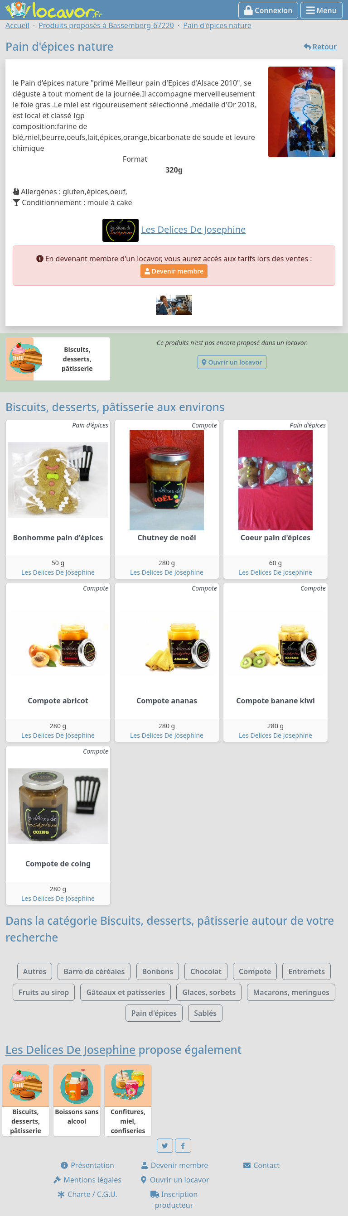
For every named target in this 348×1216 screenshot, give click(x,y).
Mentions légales (87, 1180)
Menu (321, 10)
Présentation (87, 1165)
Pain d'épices (154, 1013)
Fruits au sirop (44, 992)
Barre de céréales (94, 971)
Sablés (205, 1013)
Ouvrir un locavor (232, 362)
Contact (261, 1165)
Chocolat (206, 971)
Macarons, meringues (291, 992)
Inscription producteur (174, 1199)
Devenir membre (174, 271)
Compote (255, 971)
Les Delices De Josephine (58, 572)
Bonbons (158, 971)
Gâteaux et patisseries (125, 992)
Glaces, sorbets (209, 992)
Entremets (306, 971)
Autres (34, 971)
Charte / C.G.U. (87, 1194)
